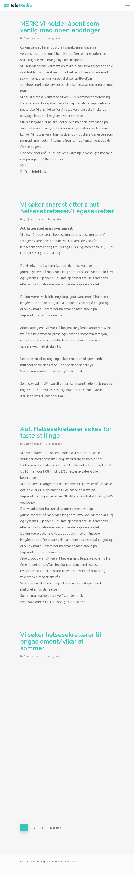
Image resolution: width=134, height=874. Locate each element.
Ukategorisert (54, 38)
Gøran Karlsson (33, 38)
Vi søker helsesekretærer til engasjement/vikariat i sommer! (60, 642)
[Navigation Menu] (127, 5)
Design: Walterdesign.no (35, 861)
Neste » (55, 827)
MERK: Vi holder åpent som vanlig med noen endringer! (61, 27)
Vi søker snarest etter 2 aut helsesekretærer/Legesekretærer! (71, 208)
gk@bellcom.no (34, 219)
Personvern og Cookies (66, 861)
